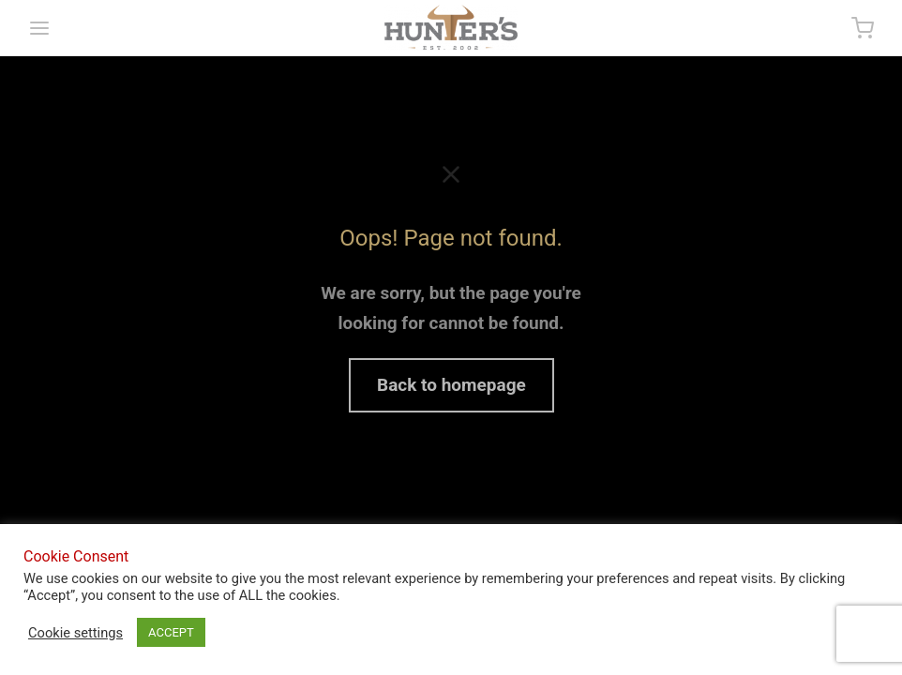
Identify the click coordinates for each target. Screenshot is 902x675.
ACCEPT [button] (171, 632)
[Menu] (39, 28)
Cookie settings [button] (75, 632)
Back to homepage (451, 385)
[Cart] (862, 28)
